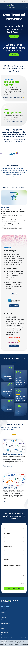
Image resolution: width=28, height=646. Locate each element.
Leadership (3, 615)
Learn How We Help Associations (13, 97)
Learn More (14, 305)
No (27, 644)
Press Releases (4, 619)
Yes (25, 644)
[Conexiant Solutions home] (14, 601)
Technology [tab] (13, 187)
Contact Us (3, 634)
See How (7, 466)
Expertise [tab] (5, 187)
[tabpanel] (14, 209)
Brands (2, 628)
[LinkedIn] (9, 606)
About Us (3, 612)
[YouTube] (7, 606)
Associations (3, 626)
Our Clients (3, 617)
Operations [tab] (22, 187)
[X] (4, 606)
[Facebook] (2, 606)
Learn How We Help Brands (15, 122)
